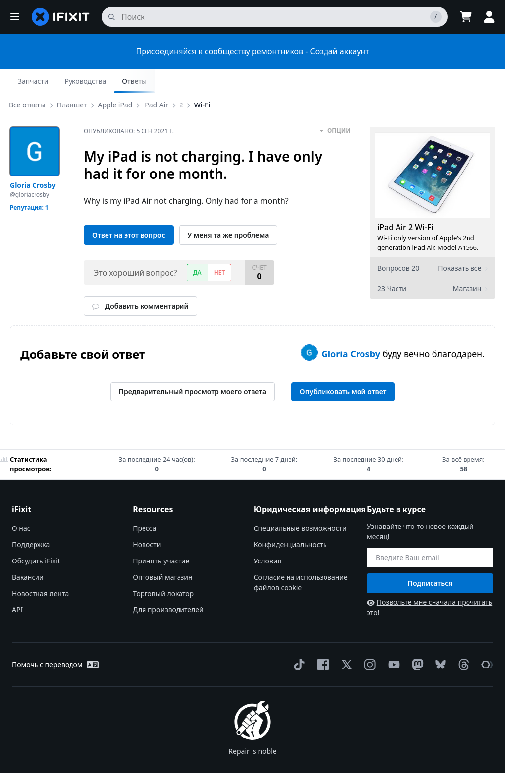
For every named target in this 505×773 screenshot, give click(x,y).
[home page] (61, 17)
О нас (21, 504)
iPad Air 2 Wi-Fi (405, 203)
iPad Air (158, 80)
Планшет (74, 80)
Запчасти (373, 81)
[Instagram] (368, 641)
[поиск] (275, 17)
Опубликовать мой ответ (343, 368)
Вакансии (28, 553)
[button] (15, 17)
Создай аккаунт (339, 51)
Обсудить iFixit (36, 537)
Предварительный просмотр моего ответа (193, 368)
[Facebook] (321, 641)
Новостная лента (40, 569)
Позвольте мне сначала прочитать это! (429, 584)
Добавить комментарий (140, 282)
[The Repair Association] (485, 641)
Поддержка (31, 521)
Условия (268, 537)
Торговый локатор (163, 569)
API (17, 586)
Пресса (144, 504)
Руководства (425, 81)
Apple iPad (117, 80)
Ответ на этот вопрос (128, 211)
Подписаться (429, 559)
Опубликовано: (129, 107)
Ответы (474, 81)
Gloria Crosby (352, 330)
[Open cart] (465, 17)
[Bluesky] (439, 641)
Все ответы (29, 80)
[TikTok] (297, 641)
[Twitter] (345, 641)
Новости (147, 521)
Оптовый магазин (162, 553)
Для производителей (168, 586)
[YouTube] (392, 641)
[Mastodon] (416, 641)
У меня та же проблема (228, 211)
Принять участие (161, 537)
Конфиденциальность (290, 521)
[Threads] (461, 641)
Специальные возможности (300, 504)
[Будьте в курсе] (430, 534)
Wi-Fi (204, 80)
